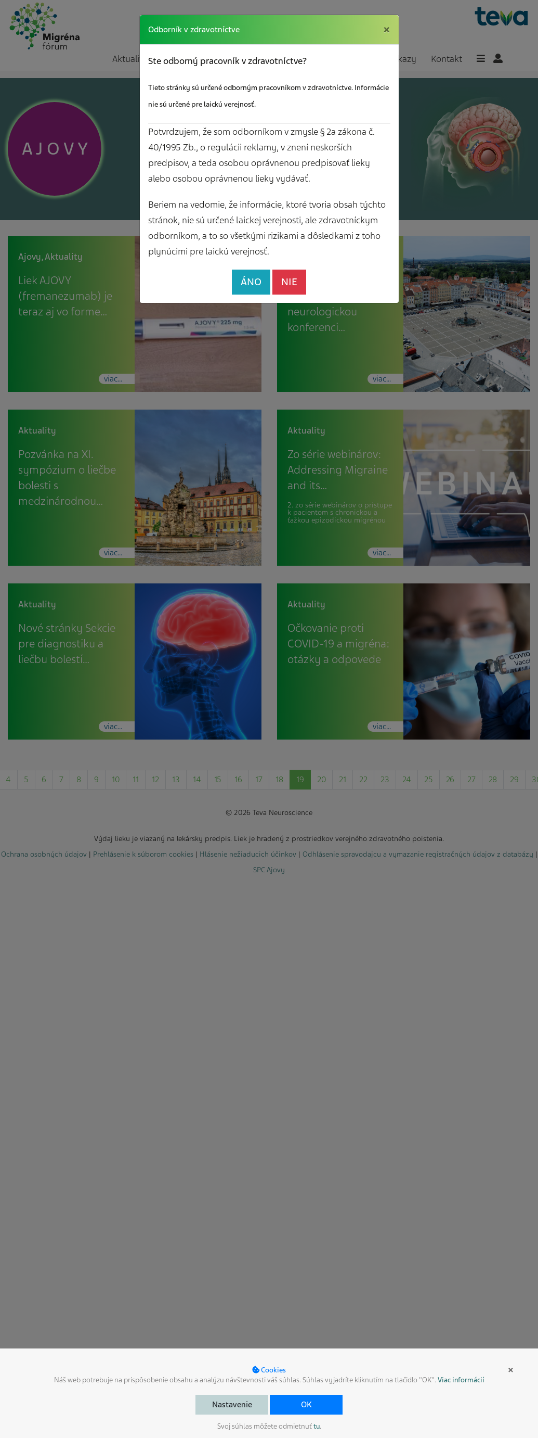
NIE (289, 281)
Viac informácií (461, 1380)
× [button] (510, 1370)
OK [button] (306, 1404)
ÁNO (251, 281)
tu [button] (316, 1426)
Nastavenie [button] (232, 1404)
